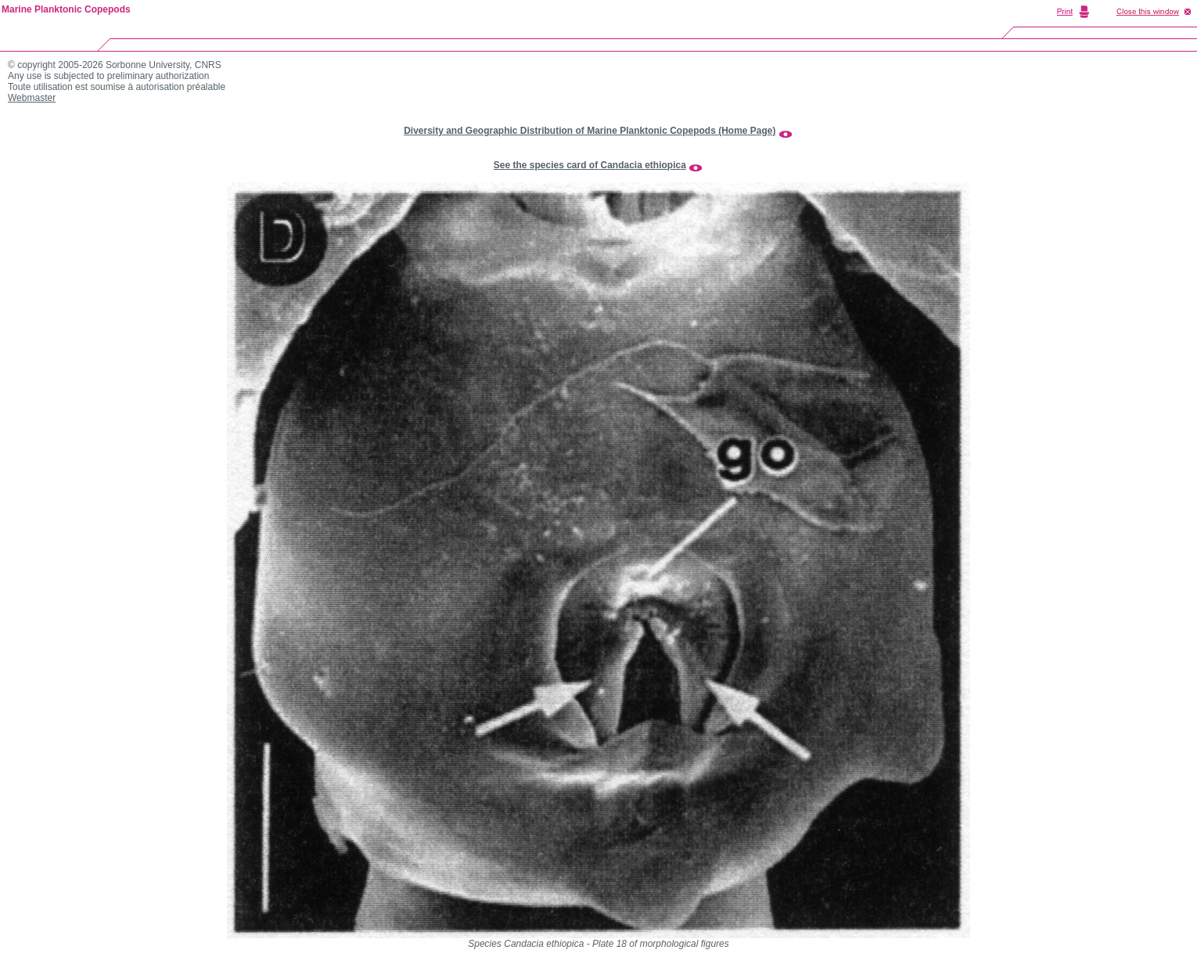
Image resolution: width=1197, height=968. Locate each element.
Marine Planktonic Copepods (66, 9)
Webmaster (32, 97)
